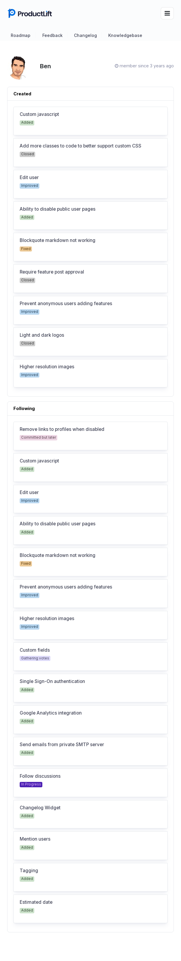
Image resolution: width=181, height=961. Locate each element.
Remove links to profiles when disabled (62, 429)
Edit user (29, 177)
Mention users (35, 839)
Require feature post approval (52, 272)
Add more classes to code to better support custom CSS (80, 146)
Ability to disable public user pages (57, 209)
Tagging (29, 870)
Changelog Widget (40, 808)
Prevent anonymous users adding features (66, 303)
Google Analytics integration (51, 713)
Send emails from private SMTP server (62, 744)
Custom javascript (39, 114)
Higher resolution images (47, 367)
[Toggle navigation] (167, 13)
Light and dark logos (42, 335)
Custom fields (35, 650)
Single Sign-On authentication (52, 681)
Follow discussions (40, 776)
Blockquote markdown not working (57, 240)
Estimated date (36, 902)
